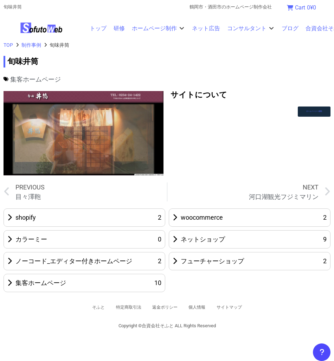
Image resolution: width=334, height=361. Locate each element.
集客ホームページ (35, 79)
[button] (158, 28)
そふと (84, 307)
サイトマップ (242, 307)
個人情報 (203, 307)
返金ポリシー (164, 307)
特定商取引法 (121, 307)
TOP (8, 45)
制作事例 (31, 45)
